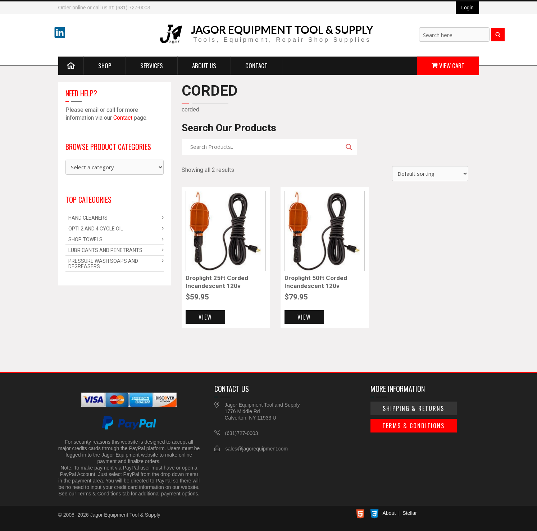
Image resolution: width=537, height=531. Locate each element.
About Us (204, 65)
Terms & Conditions (413, 425)
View (205, 317)
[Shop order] (430, 173)
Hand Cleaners (88, 218)
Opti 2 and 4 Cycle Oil (95, 229)
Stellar (409, 513)
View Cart (452, 65)
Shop (104, 65)
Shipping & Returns (413, 408)
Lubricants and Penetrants (105, 250)
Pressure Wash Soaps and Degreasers (103, 263)
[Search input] (266, 147)
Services (151, 65)
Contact (256, 65)
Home (71, 65)
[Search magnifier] (349, 147)
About (389, 513)
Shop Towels (85, 239)
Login (467, 7)
